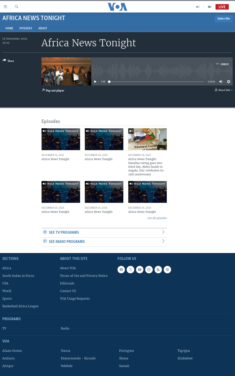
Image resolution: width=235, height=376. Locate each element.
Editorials (67, 283)
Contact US (68, 291)
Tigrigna (184, 350)
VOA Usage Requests (75, 298)
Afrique (7, 366)
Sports (7, 298)
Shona (123, 358)
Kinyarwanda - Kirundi (78, 358)
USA (5, 283)
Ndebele (66, 366)
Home (9, 28)
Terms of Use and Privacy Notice (84, 275)
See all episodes (157, 218)
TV (4, 328)
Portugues (126, 350)
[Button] (8, 61)
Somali (124, 366)
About (42, 28)
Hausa (65, 350)
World (6, 291)
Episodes (25, 28)
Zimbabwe (185, 358)
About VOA (68, 268)
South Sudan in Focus (18, 275)
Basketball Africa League (20, 306)
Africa (6, 268)
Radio (65, 328)
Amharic (8, 358)
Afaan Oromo (12, 350)
